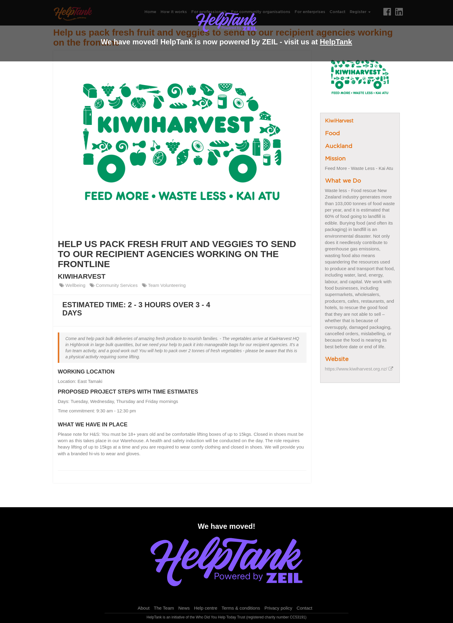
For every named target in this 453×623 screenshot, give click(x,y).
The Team (164, 608)
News (184, 608)
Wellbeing (72, 285)
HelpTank (336, 42)
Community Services (114, 285)
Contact (305, 608)
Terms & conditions (241, 608)
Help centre (205, 608)
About (144, 608)
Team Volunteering (164, 285)
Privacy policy (278, 608)
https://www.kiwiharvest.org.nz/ (359, 368)
